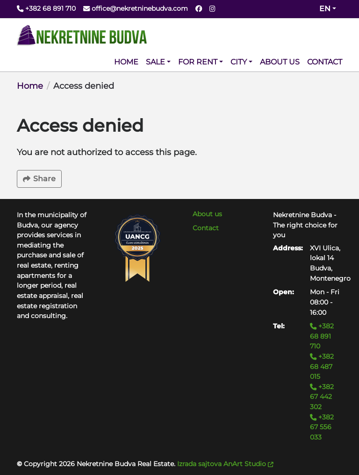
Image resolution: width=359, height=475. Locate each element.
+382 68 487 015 (322, 366)
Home (30, 86)
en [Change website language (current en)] (324, 8)
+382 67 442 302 (322, 397)
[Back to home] (82, 35)
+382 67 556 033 (322, 427)
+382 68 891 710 (322, 336)
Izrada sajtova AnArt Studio (225, 464)
